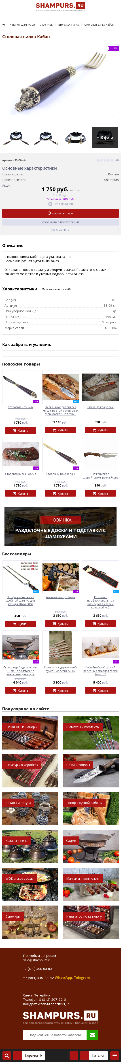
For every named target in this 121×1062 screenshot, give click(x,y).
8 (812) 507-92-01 (53, 999)
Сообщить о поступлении (60, 222)
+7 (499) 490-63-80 (37, 969)
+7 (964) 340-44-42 (38, 977)
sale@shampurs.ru (37, 960)
